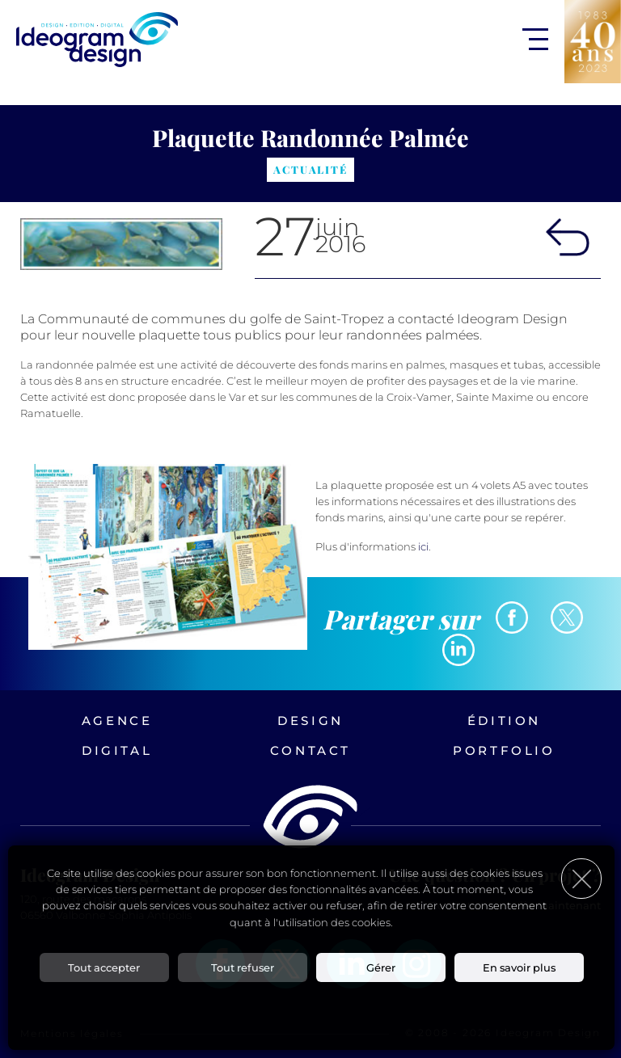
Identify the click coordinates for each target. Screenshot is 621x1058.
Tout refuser (242, 967)
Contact (310, 750)
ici (423, 546)
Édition (504, 720)
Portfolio (504, 750)
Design (310, 720)
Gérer (380, 967)
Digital (117, 750)
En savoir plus (519, 967)
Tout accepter (104, 967)
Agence (117, 720)
